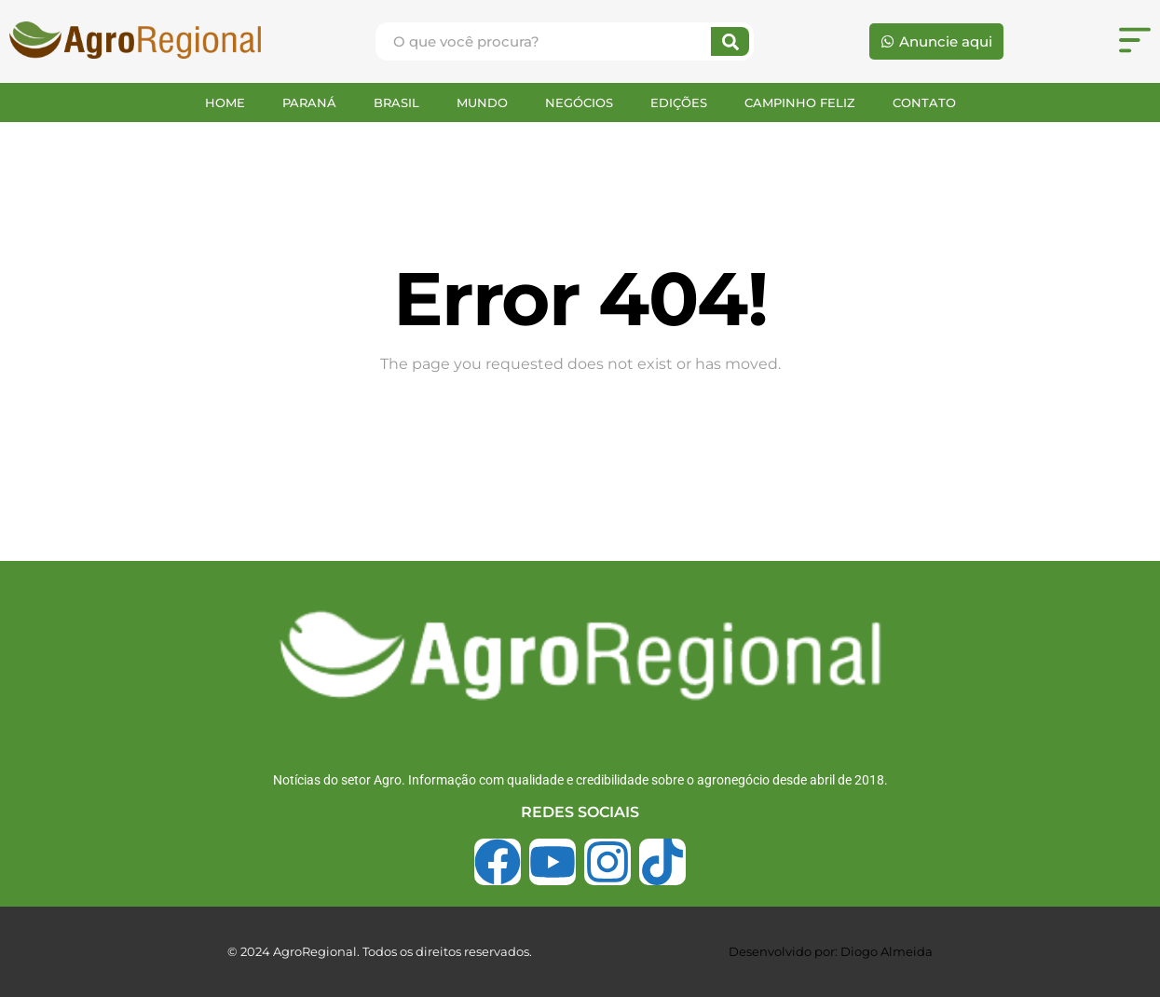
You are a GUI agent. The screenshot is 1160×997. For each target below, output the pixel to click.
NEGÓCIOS (579, 102)
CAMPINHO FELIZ (799, 102)
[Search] (730, 41)
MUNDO (482, 102)
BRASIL (396, 102)
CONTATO (924, 102)
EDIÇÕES (678, 102)
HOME (225, 102)
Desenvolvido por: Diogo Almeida (831, 951)
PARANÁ (309, 102)
